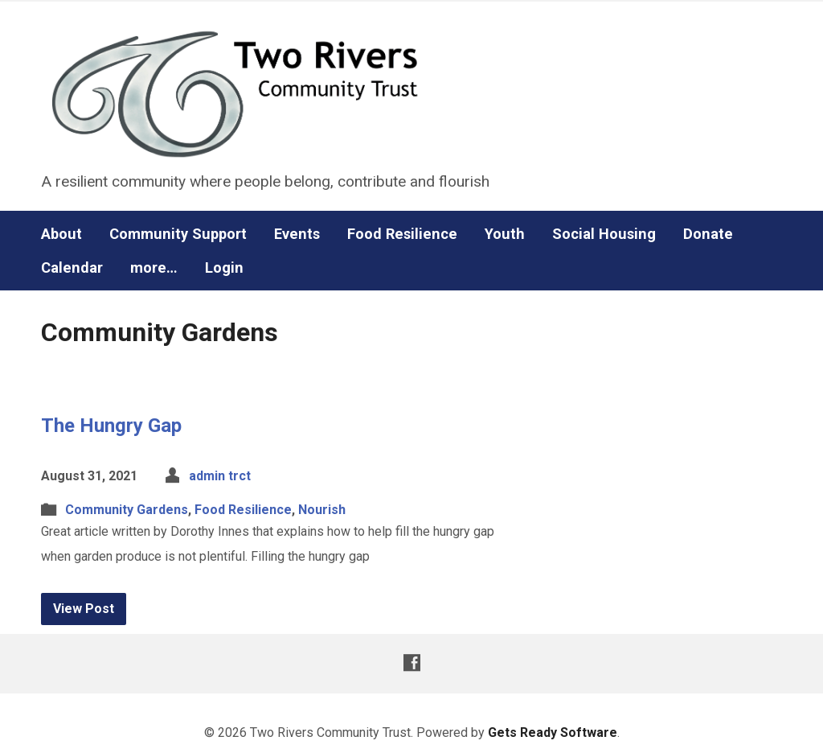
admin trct (220, 475)
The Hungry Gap (111, 425)
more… (154, 268)
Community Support (178, 234)
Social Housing (604, 234)
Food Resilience (402, 234)
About (61, 234)
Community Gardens (126, 509)
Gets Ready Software (552, 732)
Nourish (322, 509)
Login (224, 268)
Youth (505, 234)
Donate (708, 234)
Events (297, 234)
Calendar (72, 268)
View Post (83, 608)
